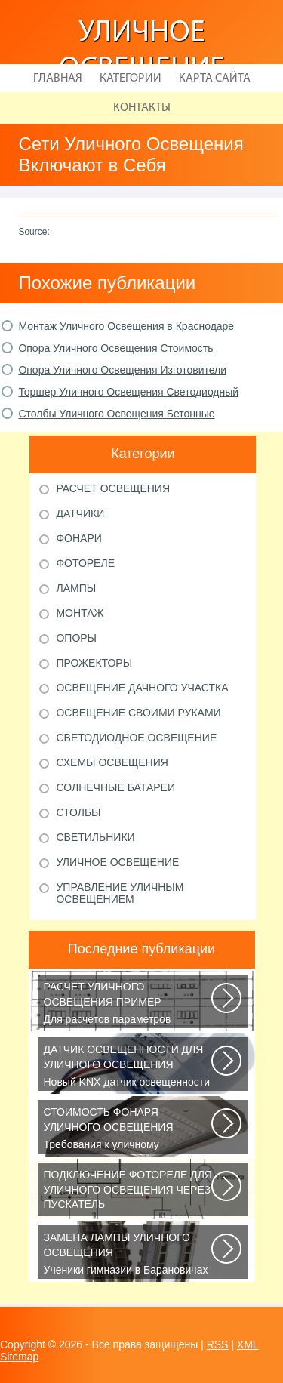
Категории (130, 78)
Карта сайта (215, 78)
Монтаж (79, 613)
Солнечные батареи (115, 787)
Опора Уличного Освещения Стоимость (115, 348)
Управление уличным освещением (119, 893)
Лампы (76, 588)
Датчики (80, 513)
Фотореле (85, 563)
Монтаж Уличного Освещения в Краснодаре (126, 326)
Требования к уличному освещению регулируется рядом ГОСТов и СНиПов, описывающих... (129, 1129)
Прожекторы (94, 663)
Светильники (95, 837)
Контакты (142, 108)
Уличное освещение (117, 862)
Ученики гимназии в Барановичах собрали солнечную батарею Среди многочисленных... (129, 1255)
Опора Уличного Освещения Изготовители (122, 370)
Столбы (78, 812)
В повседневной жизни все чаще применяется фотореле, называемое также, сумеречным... (129, 1192)
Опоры (76, 638)
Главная (57, 78)
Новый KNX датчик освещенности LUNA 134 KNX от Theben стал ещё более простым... (129, 1067)
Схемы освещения (112, 762)
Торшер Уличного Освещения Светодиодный (128, 392)
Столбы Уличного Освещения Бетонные (116, 414)
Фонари (78, 538)
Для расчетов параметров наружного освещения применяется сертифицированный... (129, 1004)
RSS (218, 1344)
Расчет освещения (113, 488)
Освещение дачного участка (142, 688)
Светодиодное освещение (136, 738)
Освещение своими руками (138, 713)
